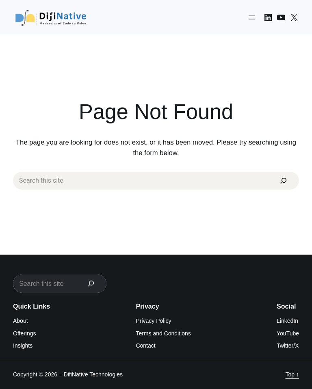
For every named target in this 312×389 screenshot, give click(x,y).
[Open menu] (252, 17)
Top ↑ (292, 375)
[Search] (283, 180)
